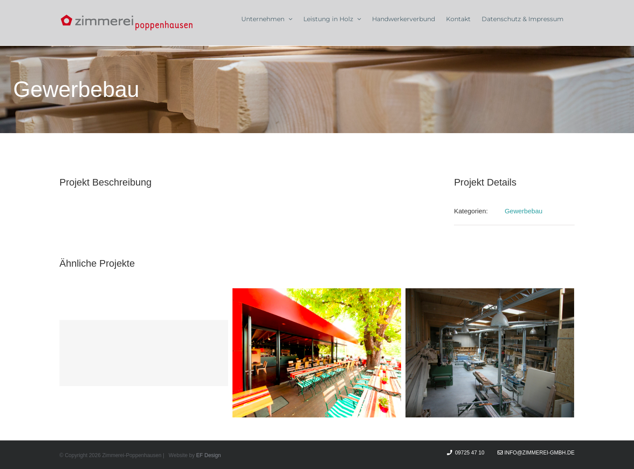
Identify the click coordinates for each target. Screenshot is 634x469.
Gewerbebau (523, 211)
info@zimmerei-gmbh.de (536, 453)
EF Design (208, 455)
